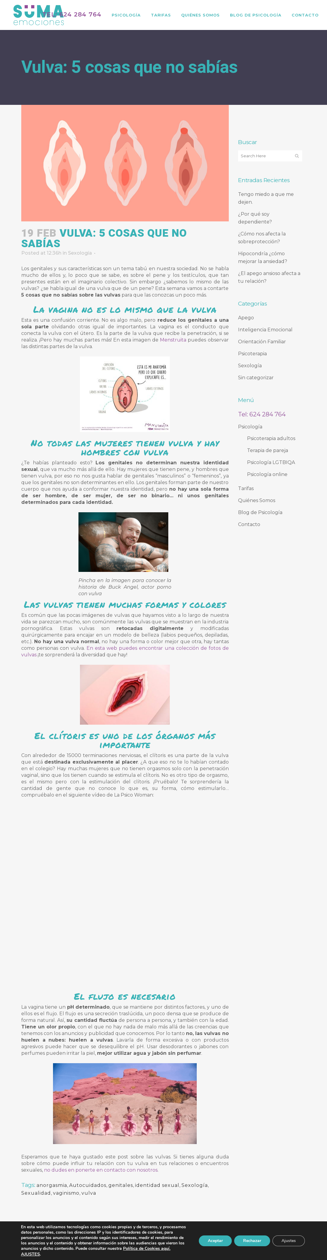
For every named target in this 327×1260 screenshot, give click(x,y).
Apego (246, 318)
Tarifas (246, 488)
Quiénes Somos (256, 500)
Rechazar (252, 1241)
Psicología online (267, 474)
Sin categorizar (256, 377)
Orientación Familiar (262, 342)
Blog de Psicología (260, 512)
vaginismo (66, 1193)
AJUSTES (30, 1254)
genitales (120, 1185)
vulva (88, 1193)
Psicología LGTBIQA (271, 462)
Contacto (249, 524)
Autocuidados (87, 1185)
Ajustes (288, 1241)
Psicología (250, 427)
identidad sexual (157, 1185)
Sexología (80, 253)
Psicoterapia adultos (271, 438)
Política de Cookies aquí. (146, 1248)
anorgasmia (52, 1185)
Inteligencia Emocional (265, 330)
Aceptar (215, 1241)
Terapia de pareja (267, 450)
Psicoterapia (252, 353)
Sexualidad (36, 1193)
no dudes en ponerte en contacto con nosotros (101, 1170)
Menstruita (173, 340)
